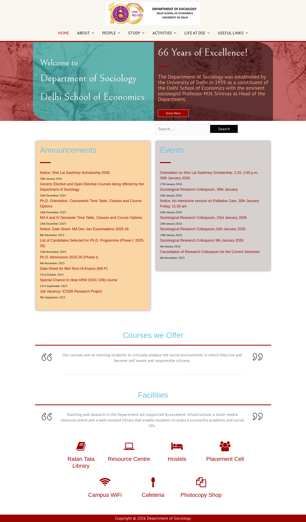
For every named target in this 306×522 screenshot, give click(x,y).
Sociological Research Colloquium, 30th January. (199, 189)
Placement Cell (225, 459)
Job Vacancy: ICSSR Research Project (71, 291)
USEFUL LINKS (231, 33)
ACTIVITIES (162, 33)
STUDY (134, 33)
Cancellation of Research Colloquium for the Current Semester (210, 252)
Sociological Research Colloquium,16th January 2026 (203, 229)
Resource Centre (129, 459)
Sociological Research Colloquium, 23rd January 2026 (203, 218)
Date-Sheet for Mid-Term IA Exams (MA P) (74, 269)
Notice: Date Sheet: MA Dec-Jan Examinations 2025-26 (84, 229)
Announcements (68, 150)
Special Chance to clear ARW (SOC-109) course (78, 280)
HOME (63, 33)
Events (172, 150)
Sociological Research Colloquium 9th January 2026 (202, 240)
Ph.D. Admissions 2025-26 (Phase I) (69, 257)
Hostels (177, 459)
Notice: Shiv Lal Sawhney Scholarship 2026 (75, 173)
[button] (173, 113)
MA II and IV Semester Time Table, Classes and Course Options (91, 218)
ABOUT (83, 33)
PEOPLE (109, 33)
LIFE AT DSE (194, 33)
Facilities (153, 395)
